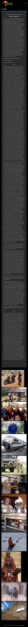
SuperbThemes (22, 625)
